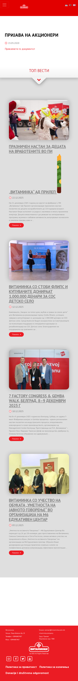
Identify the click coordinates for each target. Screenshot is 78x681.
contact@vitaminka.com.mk (55, 630)
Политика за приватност (21, 667)
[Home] (39, 647)
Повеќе (15, 225)
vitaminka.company (46, 633)
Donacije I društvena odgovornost (27, 673)
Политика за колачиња (54, 667)
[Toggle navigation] (4, 5)
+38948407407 (17, 636)
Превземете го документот (20, 48)
